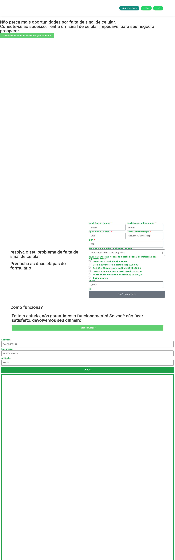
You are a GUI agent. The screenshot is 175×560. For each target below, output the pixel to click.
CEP (91, 240)
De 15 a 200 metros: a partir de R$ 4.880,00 (115, 265)
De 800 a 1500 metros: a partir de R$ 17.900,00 (117, 271)
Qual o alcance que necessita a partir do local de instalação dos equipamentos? (122, 258)
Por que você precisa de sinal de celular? (111, 248)
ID (90, 289)
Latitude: (6, 340)
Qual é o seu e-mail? (100, 232)
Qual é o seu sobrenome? (141, 223)
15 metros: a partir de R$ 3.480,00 (110, 261)
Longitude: (7, 349)
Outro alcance (100, 278)
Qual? (92, 280)
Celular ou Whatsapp (138, 232)
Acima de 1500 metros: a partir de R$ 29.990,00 (117, 274)
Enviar (87, 370)
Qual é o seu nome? (100, 223)
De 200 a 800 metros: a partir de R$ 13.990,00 (117, 268)
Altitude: (6, 358)
